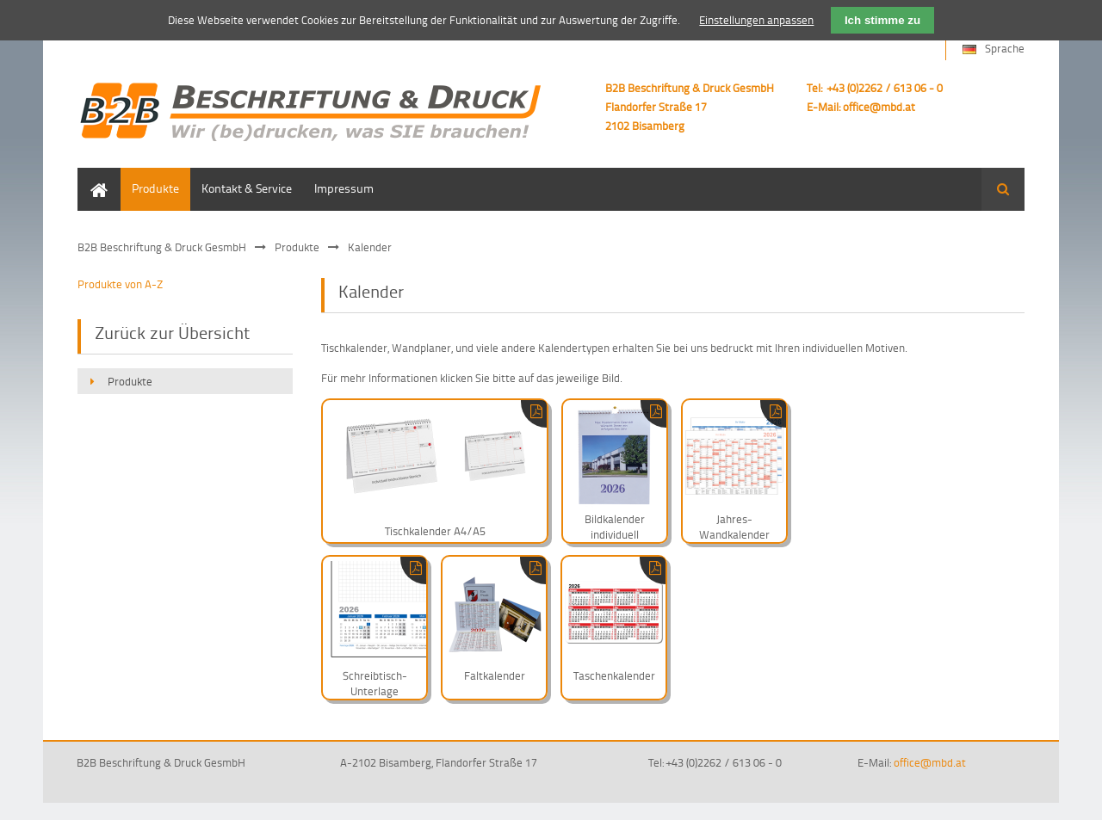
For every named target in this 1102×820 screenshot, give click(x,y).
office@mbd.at (879, 106)
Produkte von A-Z (120, 284)
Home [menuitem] (92, 176)
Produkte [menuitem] (155, 188)
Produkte (297, 247)
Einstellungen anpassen (756, 20)
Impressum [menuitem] (344, 188)
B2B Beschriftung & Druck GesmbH (161, 247)
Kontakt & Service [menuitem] (246, 188)
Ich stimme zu (882, 20)
